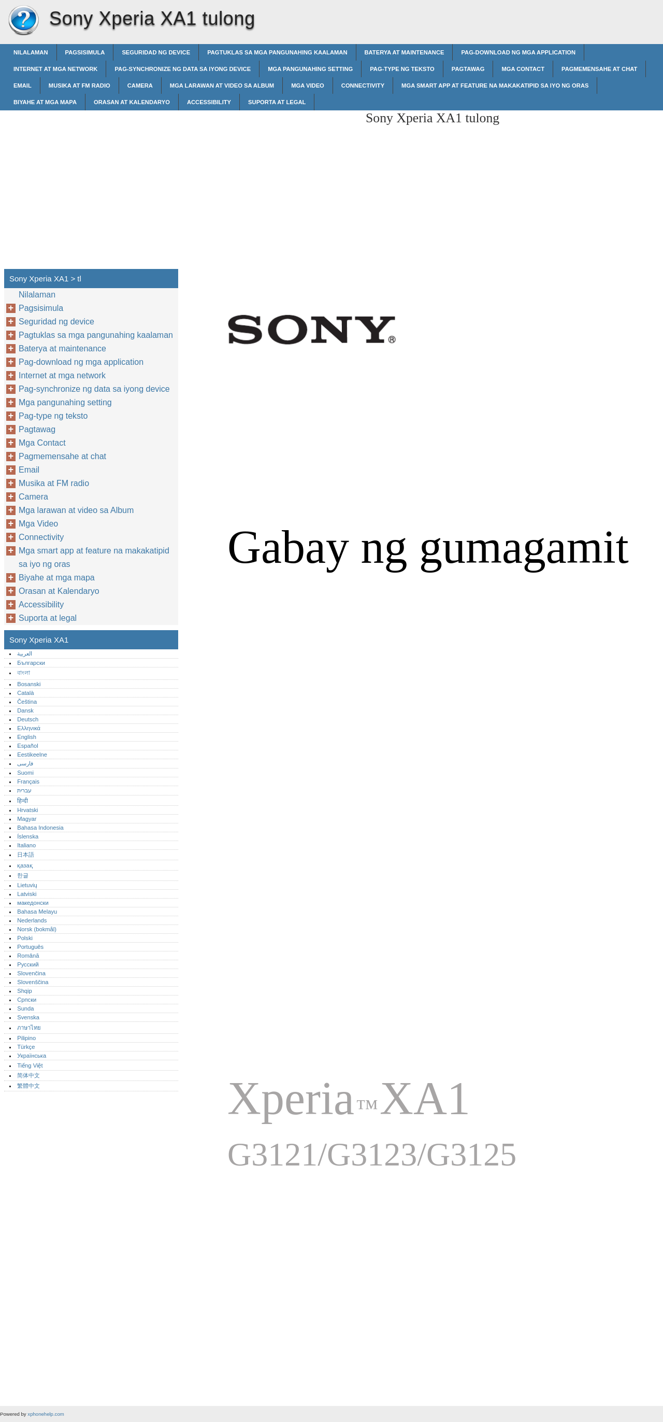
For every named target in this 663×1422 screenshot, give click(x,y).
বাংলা (23, 673)
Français (28, 781)
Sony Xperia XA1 (23, 20)
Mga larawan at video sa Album (222, 85)
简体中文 (28, 1075)
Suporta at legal (277, 102)
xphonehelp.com (45, 1414)
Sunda (25, 1008)
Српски (26, 1000)
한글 (22, 875)
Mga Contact (522, 69)
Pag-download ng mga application (518, 52)
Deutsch (27, 719)
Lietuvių (27, 885)
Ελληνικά (28, 728)
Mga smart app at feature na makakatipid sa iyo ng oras (494, 85)
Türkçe (26, 1047)
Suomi (25, 773)
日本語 (25, 854)
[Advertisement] (270, 182)
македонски (33, 903)
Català (25, 693)
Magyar (26, 819)
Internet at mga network (55, 69)
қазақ (24, 865)
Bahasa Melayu (37, 911)
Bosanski (28, 684)
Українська (31, 1056)
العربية (24, 653)
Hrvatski (27, 810)
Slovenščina (32, 982)
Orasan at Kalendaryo (132, 102)
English (26, 737)
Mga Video (307, 85)
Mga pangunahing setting (310, 69)
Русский (28, 964)
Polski (25, 938)
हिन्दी (22, 801)
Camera (140, 85)
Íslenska (27, 836)
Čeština (27, 702)
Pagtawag (468, 69)
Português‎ (30, 947)
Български (31, 663)
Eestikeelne (32, 754)
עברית (24, 790)
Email (22, 85)
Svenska (28, 1017)
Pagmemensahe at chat (599, 69)
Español (27, 746)
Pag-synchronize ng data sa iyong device (182, 69)
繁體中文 (28, 1086)
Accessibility (209, 102)
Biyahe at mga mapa (45, 102)
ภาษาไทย (29, 1028)
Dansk (25, 710)
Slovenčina (31, 973)
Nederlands (32, 920)
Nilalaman (30, 52)
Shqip (24, 991)
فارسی (25, 763)
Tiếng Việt (29, 1065)
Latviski (26, 894)
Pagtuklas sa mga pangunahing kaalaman (277, 52)
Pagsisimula (85, 52)
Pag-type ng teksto (402, 69)
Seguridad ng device (156, 52)
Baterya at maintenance (404, 52)
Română (28, 955)
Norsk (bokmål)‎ (36, 929)
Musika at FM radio (79, 85)
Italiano (26, 845)
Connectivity (362, 85)
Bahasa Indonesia (40, 827)
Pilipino (26, 1038)
